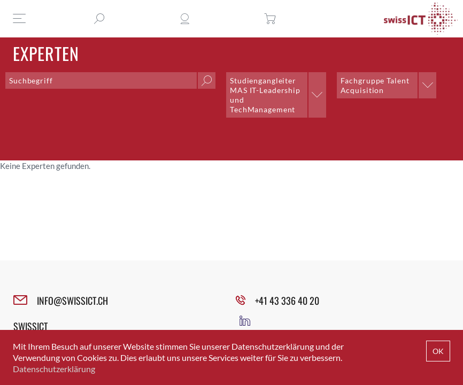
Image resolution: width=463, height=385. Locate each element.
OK (438, 351)
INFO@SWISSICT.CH (72, 300)
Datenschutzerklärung (54, 369)
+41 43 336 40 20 (287, 300)
